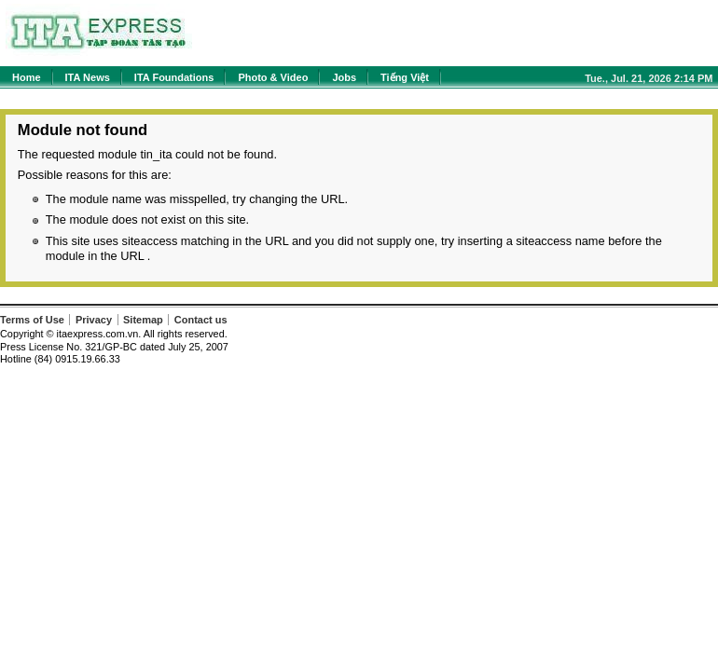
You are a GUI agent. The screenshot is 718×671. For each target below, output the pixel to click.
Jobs (344, 77)
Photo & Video (273, 77)
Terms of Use (32, 319)
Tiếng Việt (404, 77)
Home (26, 77)
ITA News (87, 77)
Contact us (201, 319)
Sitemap (143, 319)
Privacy (94, 319)
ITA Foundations (174, 77)
